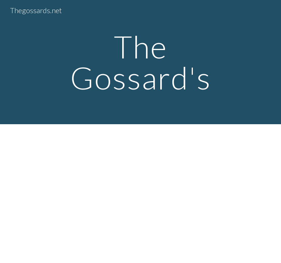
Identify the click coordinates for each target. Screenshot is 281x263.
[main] (140, 62)
